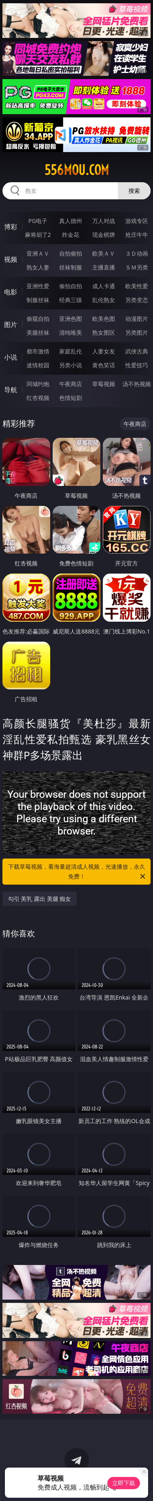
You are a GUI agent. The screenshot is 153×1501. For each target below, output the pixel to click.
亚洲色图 (70, 318)
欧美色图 (103, 318)
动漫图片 (136, 318)
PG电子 (37, 221)
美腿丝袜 (38, 332)
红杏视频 (38, 398)
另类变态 (136, 300)
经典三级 (70, 300)
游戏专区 (136, 221)
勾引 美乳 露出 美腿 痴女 (39, 899)
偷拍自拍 (70, 286)
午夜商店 (70, 384)
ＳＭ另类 (136, 267)
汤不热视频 (136, 384)
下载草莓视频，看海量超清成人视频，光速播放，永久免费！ (77, 872)
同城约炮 (38, 384)
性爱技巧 (136, 365)
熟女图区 (103, 332)
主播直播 (103, 267)
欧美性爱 (136, 286)
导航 (10, 389)
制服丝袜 (38, 300)
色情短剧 (70, 398)
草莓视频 (103, 384)
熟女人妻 (38, 267)
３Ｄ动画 (136, 253)
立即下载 (123, 1483)
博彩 (10, 226)
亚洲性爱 (38, 286)
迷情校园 (38, 365)
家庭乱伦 (70, 351)
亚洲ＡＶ (38, 253)
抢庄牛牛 (136, 234)
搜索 (134, 190)
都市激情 (38, 351)
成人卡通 (103, 286)
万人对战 (103, 221)
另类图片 (136, 332)
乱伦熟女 (103, 300)
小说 (10, 357)
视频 (10, 259)
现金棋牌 (103, 234)
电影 (10, 291)
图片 (10, 324)
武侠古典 (136, 351)
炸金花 (70, 234)
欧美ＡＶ (103, 253)
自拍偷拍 (70, 253)
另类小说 (70, 365)
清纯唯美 (70, 332)
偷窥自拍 (38, 318)
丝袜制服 (70, 267)
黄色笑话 (103, 365)
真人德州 (70, 221)
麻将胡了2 (38, 234)
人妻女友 (103, 351)
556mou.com (76, 170)
